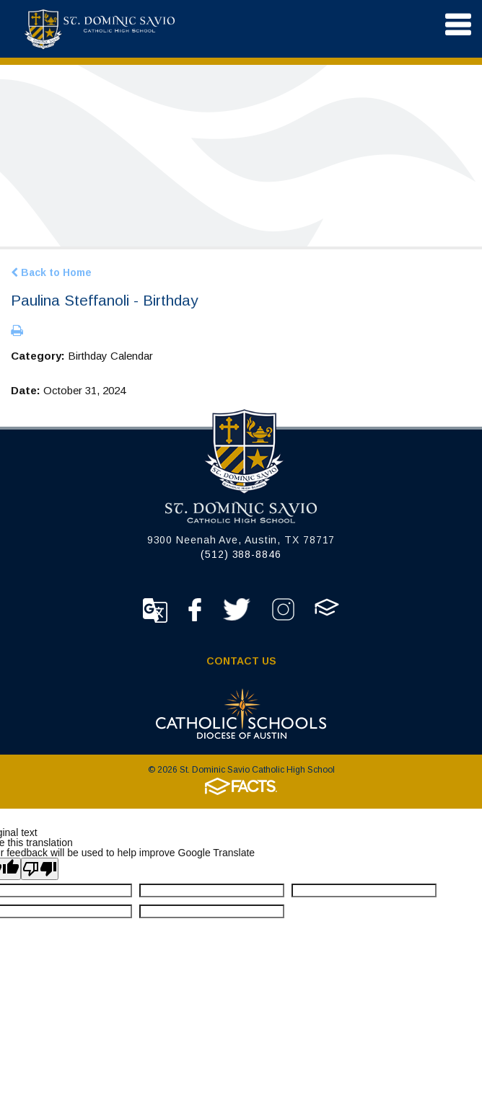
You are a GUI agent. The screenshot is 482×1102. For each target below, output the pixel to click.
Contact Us (241, 661)
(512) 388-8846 (241, 554)
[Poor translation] (39, 869)
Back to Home (51, 272)
